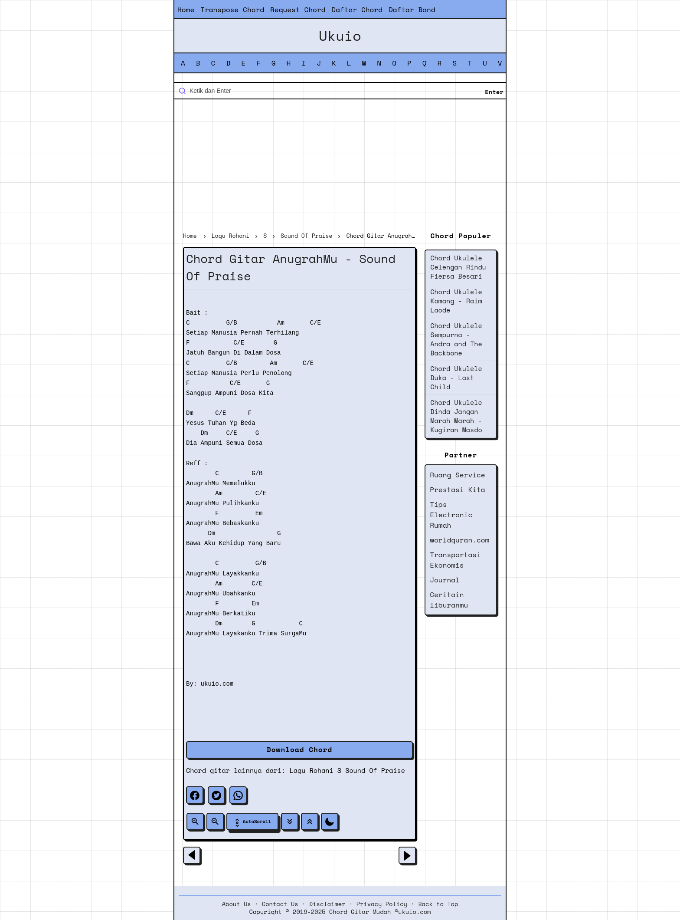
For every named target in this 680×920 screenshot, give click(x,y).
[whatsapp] (238, 795)
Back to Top (438, 904)
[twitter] (216, 795)
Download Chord (299, 749)
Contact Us (280, 904)
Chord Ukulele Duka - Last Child (456, 377)
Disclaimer (327, 904)
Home (185, 9)
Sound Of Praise (375, 770)
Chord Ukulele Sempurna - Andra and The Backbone (456, 339)
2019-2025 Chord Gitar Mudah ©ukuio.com (362, 911)
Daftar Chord (356, 9)
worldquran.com (459, 540)
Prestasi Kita (457, 489)
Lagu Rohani (311, 770)
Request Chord (297, 9)
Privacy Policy (381, 904)
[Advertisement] (340, 166)
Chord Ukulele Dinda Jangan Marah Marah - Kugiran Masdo (456, 416)
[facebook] (194, 795)
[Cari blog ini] (340, 90)
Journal (445, 580)
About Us (236, 904)
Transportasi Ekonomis (455, 559)
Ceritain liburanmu (449, 599)
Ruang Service (457, 475)
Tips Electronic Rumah (451, 514)
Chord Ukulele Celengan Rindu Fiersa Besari (458, 267)
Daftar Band (412, 9)
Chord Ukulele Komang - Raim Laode (456, 301)
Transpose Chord (232, 9)
